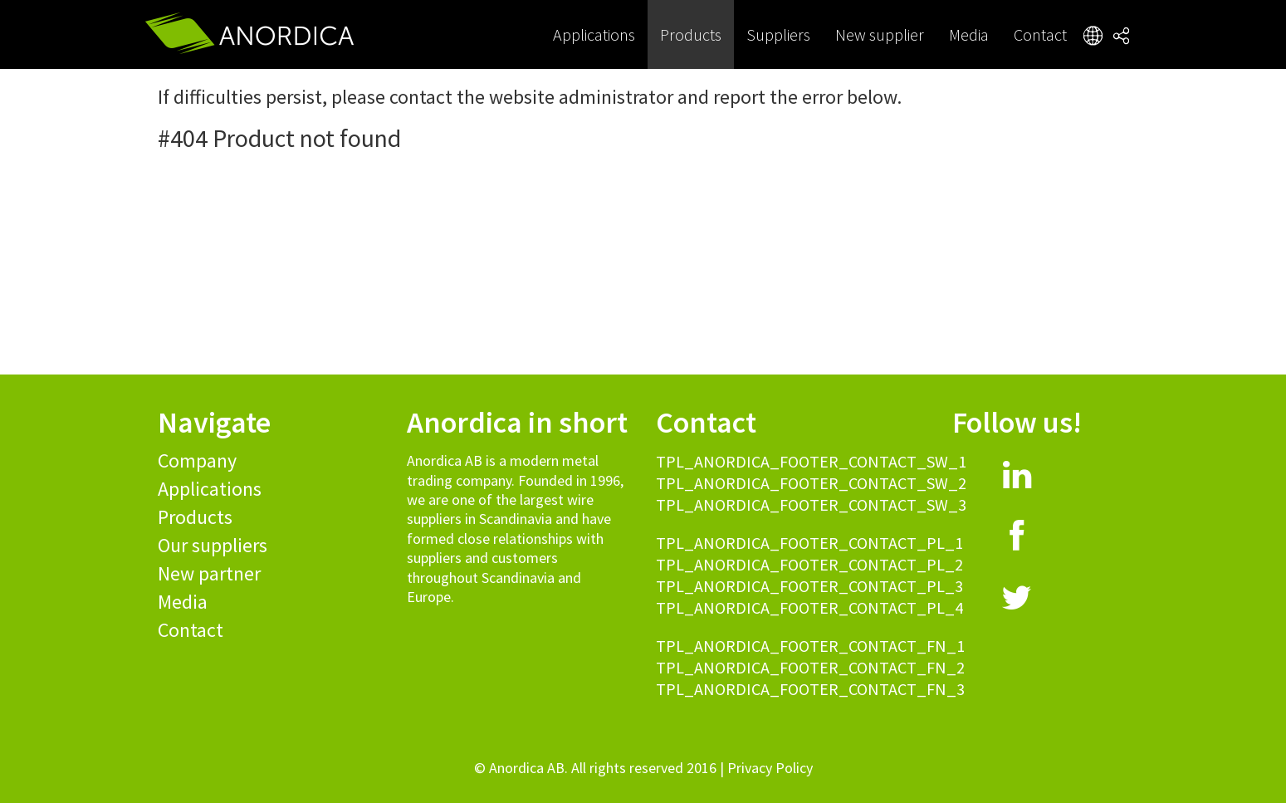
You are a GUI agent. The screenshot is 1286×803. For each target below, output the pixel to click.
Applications (594, 34)
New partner (209, 573)
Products (690, 34)
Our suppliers (212, 545)
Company (197, 460)
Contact (1040, 34)
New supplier (879, 34)
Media (969, 34)
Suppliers (778, 34)
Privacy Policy (770, 767)
